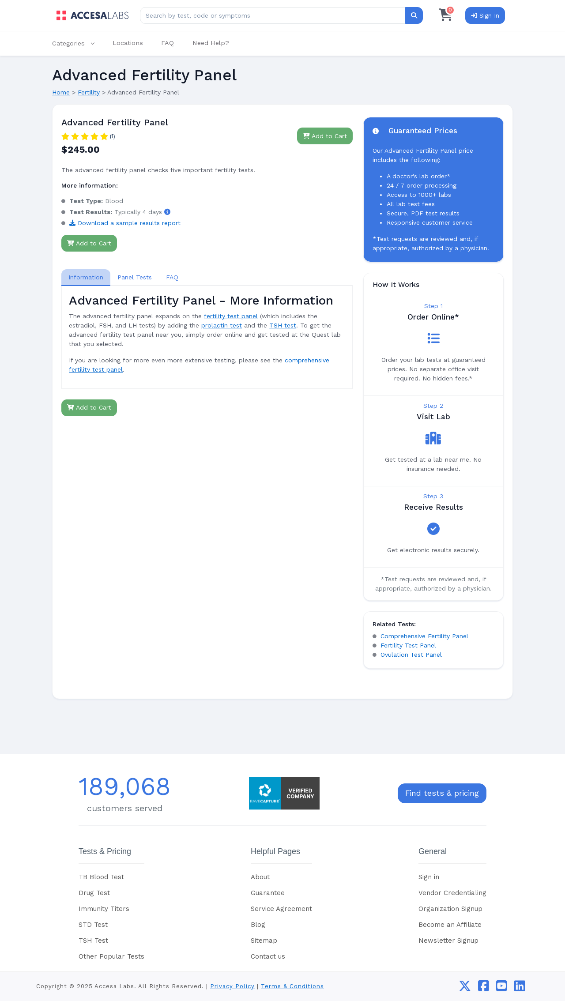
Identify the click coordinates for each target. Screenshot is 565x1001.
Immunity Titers (104, 909)
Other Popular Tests (111, 956)
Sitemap (264, 941)
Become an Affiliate (450, 925)
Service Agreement (281, 909)
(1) (112, 136)
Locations (128, 42)
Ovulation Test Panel (411, 654)
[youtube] (501, 988)
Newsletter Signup (448, 941)
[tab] (85, 277)
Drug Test (94, 893)
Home (61, 92)
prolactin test (221, 325)
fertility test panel (231, 316)
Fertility (89, 92)
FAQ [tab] (172, 277)
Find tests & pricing (442, 793)
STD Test (93, 925)
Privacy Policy (232, 986)
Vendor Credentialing (452, 893)
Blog (258, 925)
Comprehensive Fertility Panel (424, 636)
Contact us (268, 956)
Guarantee (268, 893)
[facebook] (483, 988)
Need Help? (210, 42)
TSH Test (93, 941)
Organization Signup (450, 909)
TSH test (282, 325)
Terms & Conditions (292, 986)
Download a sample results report (125, 222)
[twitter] (465, 988)
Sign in (428, 877)
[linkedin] (519, 988)
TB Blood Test (101, 877)
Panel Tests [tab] (134, 277)
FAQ (167, 42)
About (260, 877)
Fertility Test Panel (408, 645)
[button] (77, 43)
